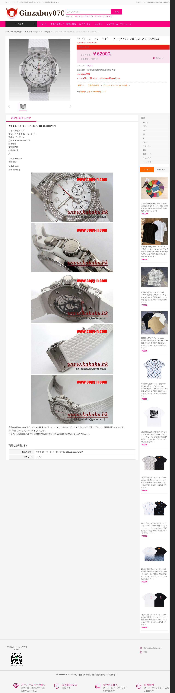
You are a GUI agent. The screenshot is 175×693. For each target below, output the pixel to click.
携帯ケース (147, 154)
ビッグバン (89, 16)
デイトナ (109, 16)
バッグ (145, 122)
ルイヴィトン (85, 24)
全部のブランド (57, 24)
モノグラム (79, 16)
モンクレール (126, 24)
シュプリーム (112, 24)
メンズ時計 (45, 32)
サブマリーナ (99, 16)
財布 (144, 126)
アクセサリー (148, 146)
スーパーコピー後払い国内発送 (19, 32)
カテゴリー (25, 24)
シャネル (98, 24)
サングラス (147, 158)
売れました (158, 58)
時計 (36, 32)
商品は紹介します (21, 118)
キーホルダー (148, 162)
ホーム (44, 24)
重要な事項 (71, 24)
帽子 (144, 150)
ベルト (145, 142)
